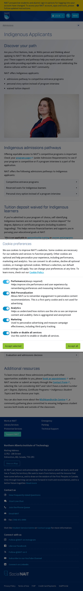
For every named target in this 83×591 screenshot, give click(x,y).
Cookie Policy (36, 272)
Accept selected (13, 346)
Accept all (73, 346)
